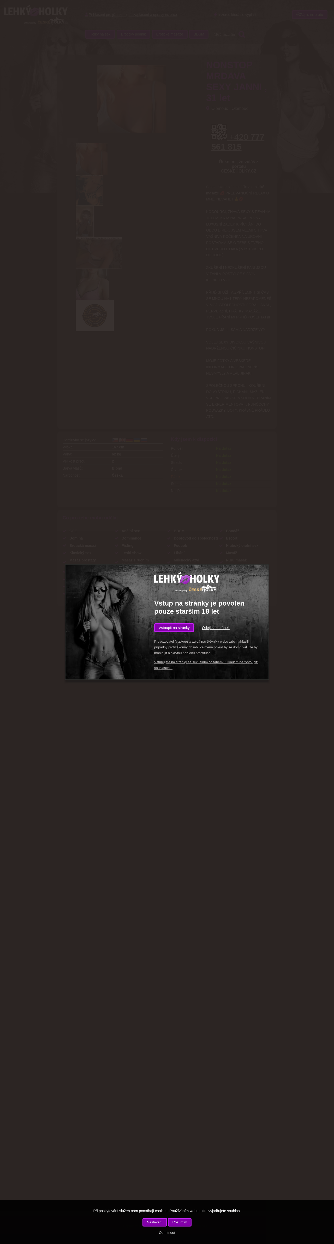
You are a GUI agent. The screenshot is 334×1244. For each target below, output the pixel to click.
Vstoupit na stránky (174, 628)
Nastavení (155, 1222)
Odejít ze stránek (216, 628)
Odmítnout (167, 1233)
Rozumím (179, 1222)
